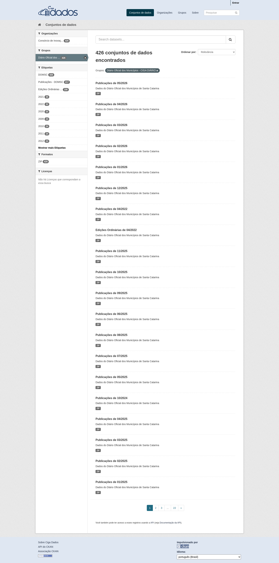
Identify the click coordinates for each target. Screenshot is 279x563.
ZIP (98, 93)
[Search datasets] (221, 13)
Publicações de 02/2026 (111, 146)
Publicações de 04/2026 (111, 104)
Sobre (195, 12)
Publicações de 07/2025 (111, 356)
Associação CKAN (48, 551)
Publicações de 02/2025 (111, 460)
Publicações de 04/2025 (111, 418)
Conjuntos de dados (140, 12)
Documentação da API (170, 522)
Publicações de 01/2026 (111, 167)
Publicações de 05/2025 (111, 377)
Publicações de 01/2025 (111, 482)
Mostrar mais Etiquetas (52, 147)
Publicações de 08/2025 (111, 334)
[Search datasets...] (161, 39)
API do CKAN (45, 546)
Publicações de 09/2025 (111, 293)
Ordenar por (188, 52)
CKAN (183, 546)
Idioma (181, 551)
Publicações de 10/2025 (111, 272)
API (152, 522)
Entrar (235, 2)
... (168, 508)
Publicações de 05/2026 (111, 83)
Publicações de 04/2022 (111, 208)
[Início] (39, 25)
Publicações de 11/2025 (111, 251)
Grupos (182, 12)
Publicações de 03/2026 (111, 125)
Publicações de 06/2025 (111, 313)
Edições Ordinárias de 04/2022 (116, 230)
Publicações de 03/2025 (111, 439)
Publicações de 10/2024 (111, 398)
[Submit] (236, 12)
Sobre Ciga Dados (48, 542)
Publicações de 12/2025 (111, 188)
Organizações (164, 12)
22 (174, 508)
